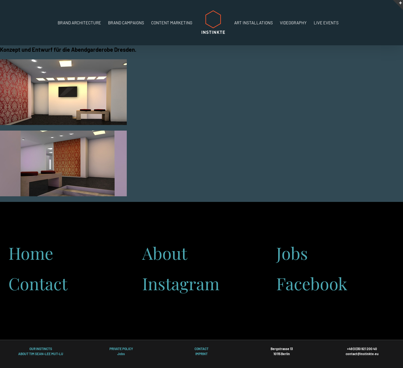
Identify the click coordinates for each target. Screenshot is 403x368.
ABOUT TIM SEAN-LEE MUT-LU (40, 354)
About (164, 253)
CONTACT (201, 349)
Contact (37, 283)
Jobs (292, 253)
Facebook (311, 283)
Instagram (180, 283)
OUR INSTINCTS (40, 349)
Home (30, 253)
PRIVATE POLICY (121, 349)
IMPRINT (201, 354)
